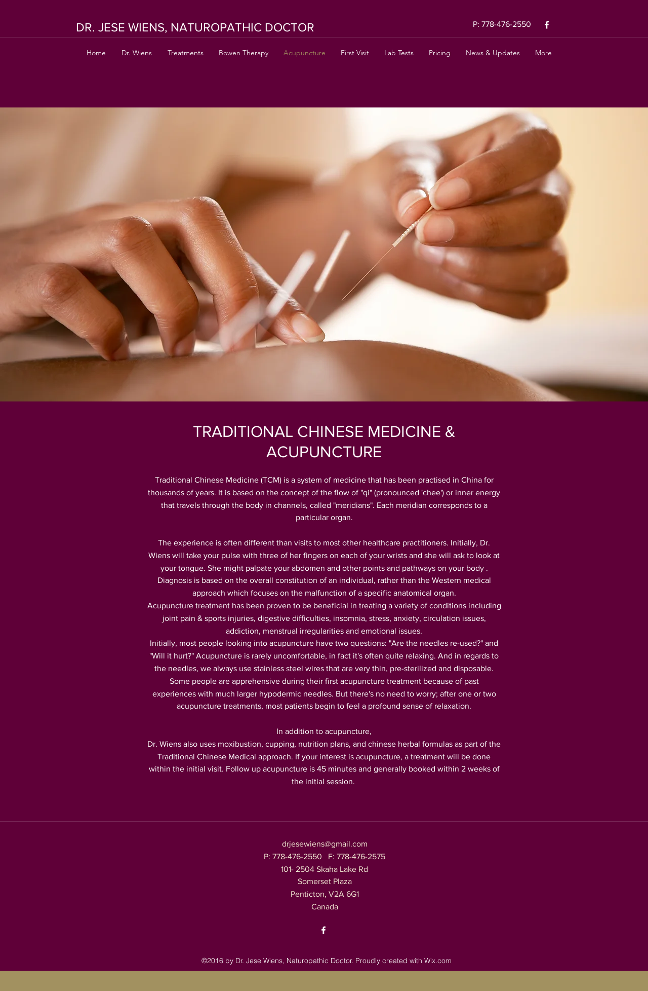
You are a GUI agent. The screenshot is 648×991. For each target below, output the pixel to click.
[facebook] (547, 25)
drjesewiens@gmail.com (325, 843)
